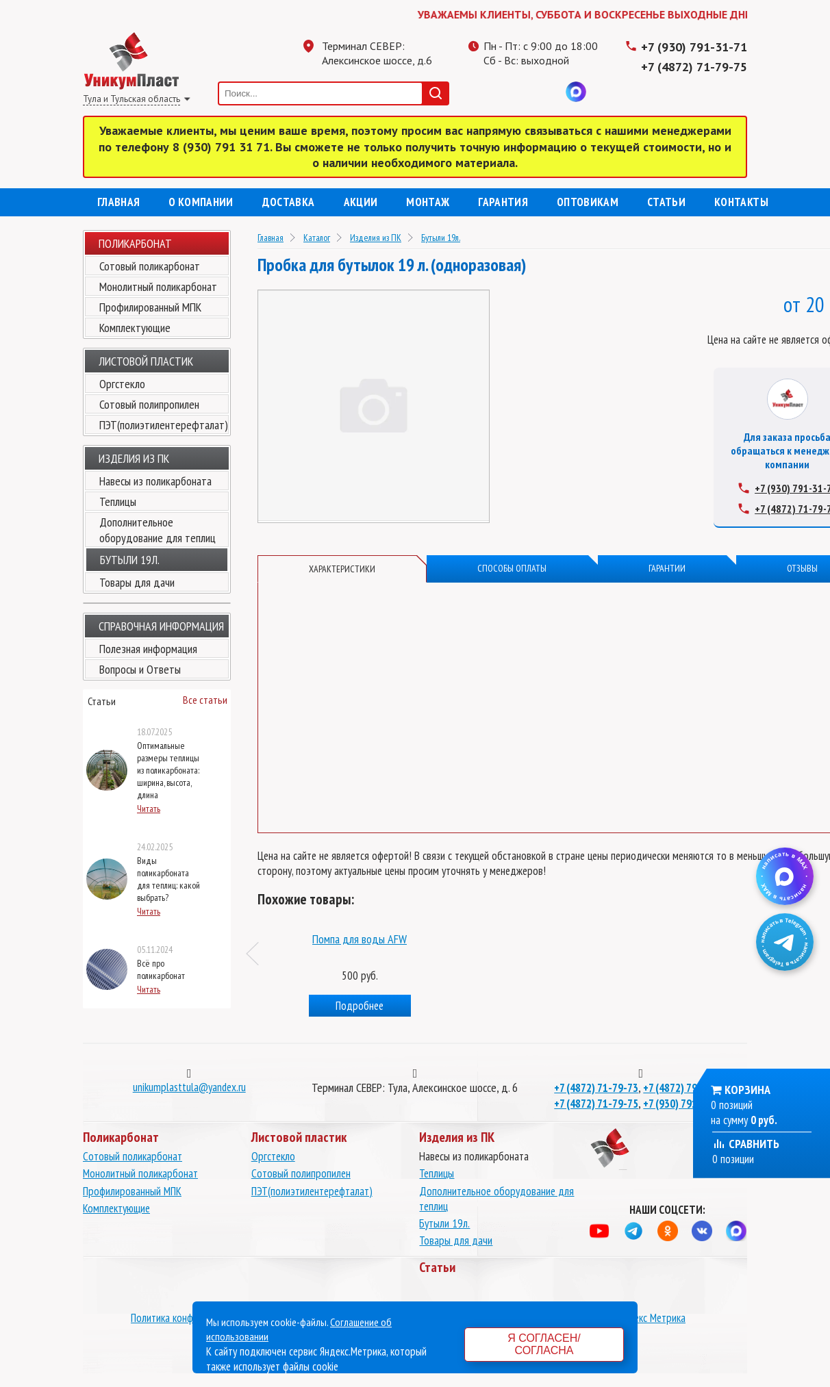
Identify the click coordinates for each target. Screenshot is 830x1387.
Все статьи (205, 700)
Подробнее (352, 1005)
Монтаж (427, 201)
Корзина (747, 1089)
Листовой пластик (146, 361)
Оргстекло (122, 384)
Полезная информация (148, 649)
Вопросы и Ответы (140, 669)
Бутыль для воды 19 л (352, 939)
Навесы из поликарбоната (155, 481)
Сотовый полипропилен (149, 404)
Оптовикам (587, 201)
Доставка (288, 201)
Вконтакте (548, 91)
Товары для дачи (137, 582)
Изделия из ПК (375, 237)
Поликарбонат (135, 243)
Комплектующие (135, 327)
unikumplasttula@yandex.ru (189, 1087)
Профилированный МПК (150, 307)
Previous (258, 953)
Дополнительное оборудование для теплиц (157, 530)
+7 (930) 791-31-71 (694, 47)
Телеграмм (493, 91)
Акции (361, 201)
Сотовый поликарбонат (149, 266)
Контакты (741, 201)
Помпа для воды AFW (556, 939)
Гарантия (503, 201)
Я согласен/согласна (543, 1344)
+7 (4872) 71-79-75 (694, 67)
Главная (118, 201)
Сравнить (745, 1143)
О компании (200, 201)
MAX (576, 91)
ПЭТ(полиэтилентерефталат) (163, 425)
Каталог (316, 237)
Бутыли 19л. (440, 237)
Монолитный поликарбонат (158, 286)
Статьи (666, 201)
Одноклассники (521, 91)
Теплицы (117, 501)
